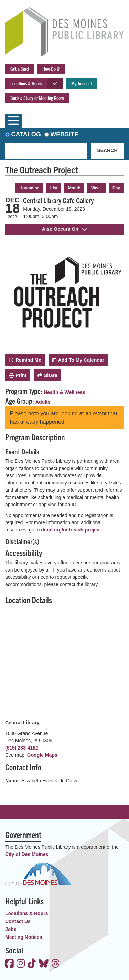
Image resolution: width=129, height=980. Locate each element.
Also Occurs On (64, 229)
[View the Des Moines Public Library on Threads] (55, 964)
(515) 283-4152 (21, 748)
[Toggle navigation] (13, 121)
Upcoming (29, 188)
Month (74, 188)
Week (96, 188)
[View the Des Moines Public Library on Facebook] (9, 964)
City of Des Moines (26, 854)
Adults (43, 402)
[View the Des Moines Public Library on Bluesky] (44, 964)
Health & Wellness (64, 392)
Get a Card (19, 69)
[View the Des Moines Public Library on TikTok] (32, 964)
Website (64, 134)
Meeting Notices (23, 937)
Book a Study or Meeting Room (37, 98)
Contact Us (18, 921)
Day (116, 188)
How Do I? (51, 69)
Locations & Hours (26, 83)
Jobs (11, 929)
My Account (81, 83)
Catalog (26, 134)
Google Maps (42, 755)
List (53, 188)
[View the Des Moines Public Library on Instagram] (21, 964)
